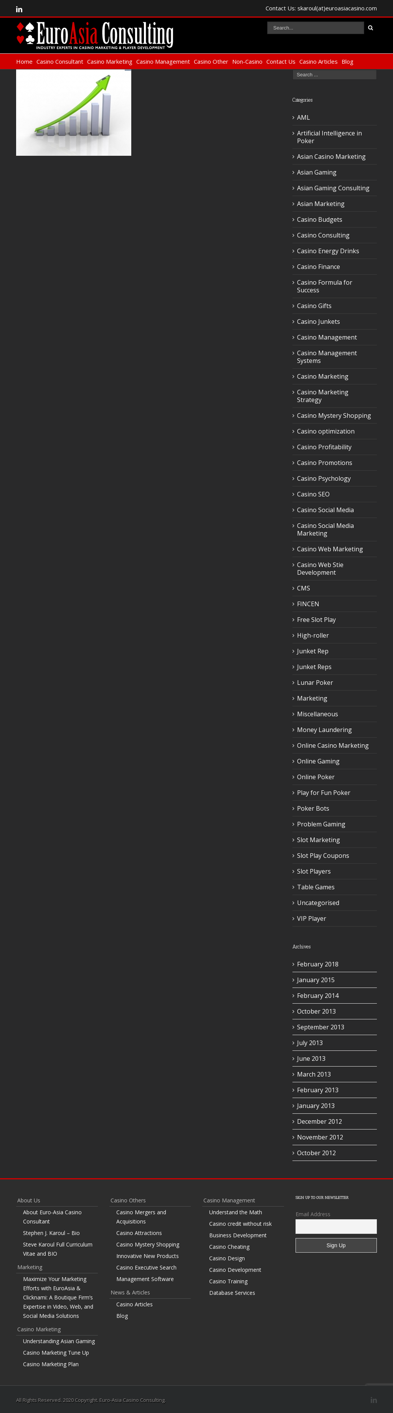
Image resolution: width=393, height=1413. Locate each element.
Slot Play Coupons (323, 855)
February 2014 (318, 995)
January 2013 (316, 1105)
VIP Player (311, 918)
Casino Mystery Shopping (334, 415)
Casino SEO (313, 494)
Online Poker (316, 777)
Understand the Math (235, 1212)
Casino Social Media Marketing (325, 529)
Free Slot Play (316, 619)
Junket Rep (313, 651)
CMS (303, 588)
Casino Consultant (59, 61)
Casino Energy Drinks (328, 251)
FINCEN (308, 604)
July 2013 (310, 1043)
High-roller (313, 635)
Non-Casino (247, 61)
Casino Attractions (139, 1233)
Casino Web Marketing (330, 549)
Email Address (313, 1214)
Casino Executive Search (146, 1267)
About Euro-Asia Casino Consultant (52, 1217)
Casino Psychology (324, 478)
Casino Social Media (325, 510)
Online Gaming (318, 761)
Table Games (316, 887)
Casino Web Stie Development (320, 568)
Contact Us (281, 61)
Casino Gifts (314, 306)
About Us (28, 1200)
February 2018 (318, 964)
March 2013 (314, 1074)
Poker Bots (313, 808)
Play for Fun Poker (323, 792)
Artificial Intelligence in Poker (329, 137)
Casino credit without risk (240, 1223)
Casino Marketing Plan (51, 1364)
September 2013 (320, 1027)
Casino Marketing (109, 61)
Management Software (145, 1279)
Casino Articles (318, 61)
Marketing (312, 698)
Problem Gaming (321, 824)
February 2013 (318, 1090)
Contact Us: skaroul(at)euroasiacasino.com (321, 8)
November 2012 (320, 1137)
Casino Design (227, 1258)
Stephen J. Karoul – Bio (51, 1233)
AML (303, 117)
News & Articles (130, 1292)
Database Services (232, 1292)
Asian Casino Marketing (331, 156)
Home (24, 61)
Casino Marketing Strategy (322, 396)
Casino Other (211, 61)
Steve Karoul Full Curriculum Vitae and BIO (57, 1249)
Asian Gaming (317, 172)
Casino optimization (326, 431)
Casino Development (235, 1269)
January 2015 (316, 980)
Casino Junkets (318, 321)
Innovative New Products (147, 1256)
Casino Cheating (229, 1246)
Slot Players (314, 871)
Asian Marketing (321, 204)
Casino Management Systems (327, 356)
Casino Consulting (323, 235)
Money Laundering (324, 730)
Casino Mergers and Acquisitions (141, 1217)
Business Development (238, 1235)
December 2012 (319, 1121)
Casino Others (128, 1200)
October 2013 (316, 1011)
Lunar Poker (315, 682)
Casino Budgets (319, 219)
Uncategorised (318, 903)
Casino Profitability (324, 447)
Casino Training (228, 1281)
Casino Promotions (324, 463)
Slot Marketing (318, 840)
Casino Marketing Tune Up (56, 1352)
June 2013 (311, 1058)
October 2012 (316, 1153)
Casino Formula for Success (324, 286)
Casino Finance (318, 266)
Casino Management (163, 61)
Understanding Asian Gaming (59, 1341)
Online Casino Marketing (333, 745)
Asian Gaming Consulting (333, 188)
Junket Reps (314, 667)
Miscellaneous (317, 714)
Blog (347, 61)
